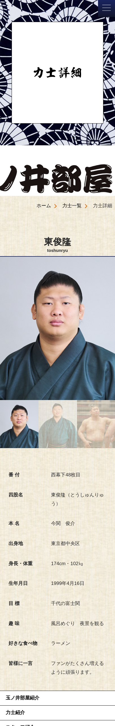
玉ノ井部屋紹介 (22, 698)
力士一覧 (72, 205)
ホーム (44, 205)
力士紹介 (15, 712)
